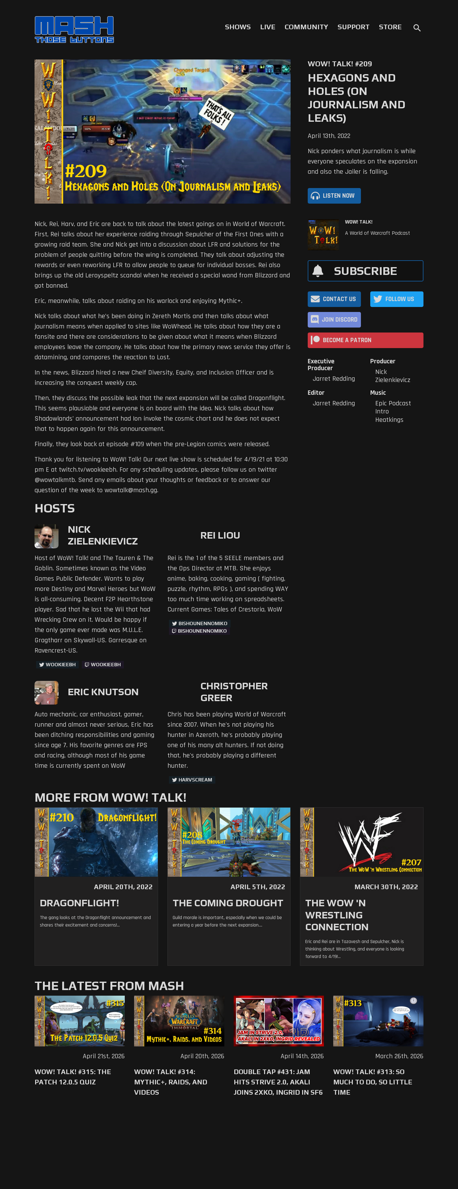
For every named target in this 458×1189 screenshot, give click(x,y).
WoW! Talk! (358, 222)
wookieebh (106, 665)
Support (354, 27)
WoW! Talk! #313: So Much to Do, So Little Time (372, 1082)
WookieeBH (61, 665)
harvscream (195, 780)
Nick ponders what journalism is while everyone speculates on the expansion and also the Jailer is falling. (362, 161)
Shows (238, 27)
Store (390, 27)
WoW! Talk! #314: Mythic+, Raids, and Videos (170, 1082)
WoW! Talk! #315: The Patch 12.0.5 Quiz (73, 1077)
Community (306, 27)
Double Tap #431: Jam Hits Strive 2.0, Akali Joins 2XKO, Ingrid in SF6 (278, 1082)
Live (267, 27)
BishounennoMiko (203, 623)
